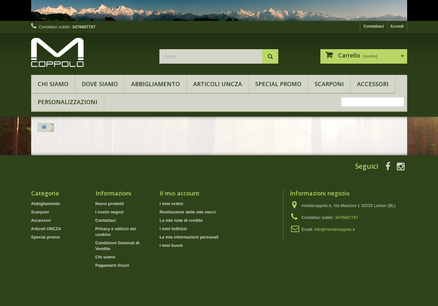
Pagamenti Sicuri (112, 265)
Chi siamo (53, 84)
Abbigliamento (155, 84)
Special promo (278, 84)
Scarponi (329, 84)
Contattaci (373, 26)
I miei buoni (171, 245)
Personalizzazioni (67, 102)
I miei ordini (171, 203)
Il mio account (180, 193)
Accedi (397, 26)
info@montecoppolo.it (334, 229)
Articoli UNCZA (217, 84)
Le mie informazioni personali (189, 237)
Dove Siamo (100, 84)
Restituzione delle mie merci (188, 212)
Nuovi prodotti (109, 203)
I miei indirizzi (173, 228)
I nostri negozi (109, 212)
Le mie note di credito (181, 220)
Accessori (373, 84)
